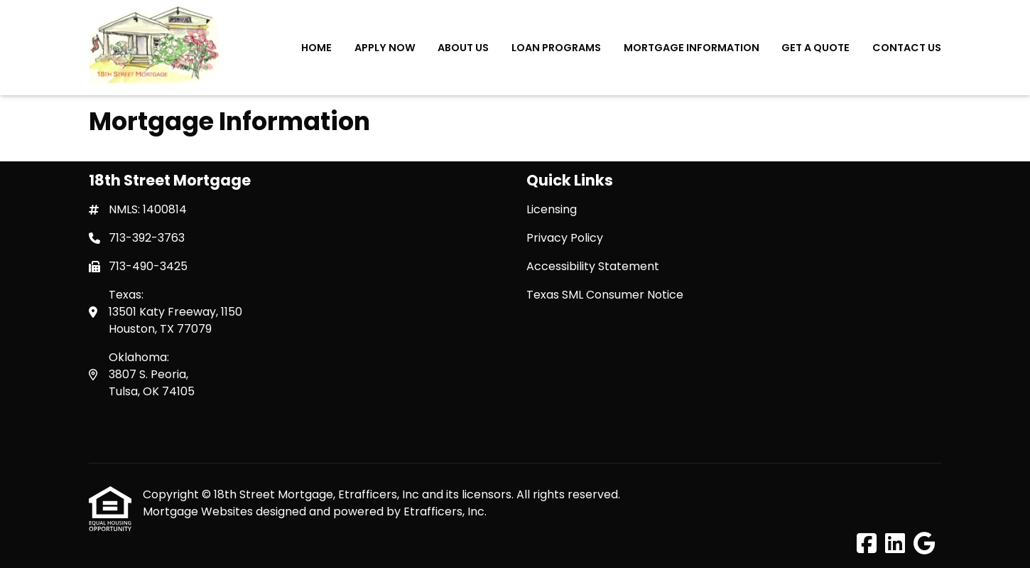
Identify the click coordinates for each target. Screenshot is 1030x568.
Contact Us (906, 48)
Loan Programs (556, 48)
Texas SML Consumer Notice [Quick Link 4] (604, 294)
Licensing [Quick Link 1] (551, 209)
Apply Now (385, 48)
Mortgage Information (691, 48)
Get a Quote (815, 48)
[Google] (925, 544)
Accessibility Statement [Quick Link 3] (592, 266)
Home (316, 48)
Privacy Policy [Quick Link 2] (564, 238)
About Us (463, 48)
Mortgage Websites (199, 511)
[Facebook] (867, 544)
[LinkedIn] (895, 544)
